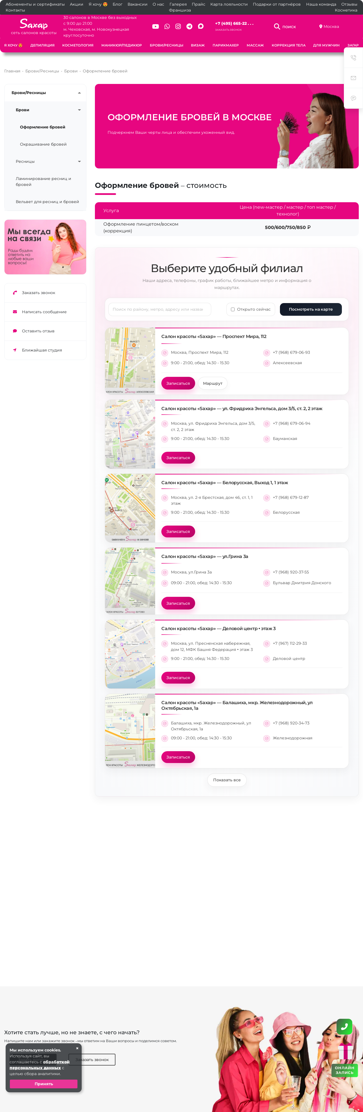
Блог (118, 4)
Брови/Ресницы (166, 45)
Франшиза (180, 10)
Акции (76, 4)
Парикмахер (226, 45)
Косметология (77, 45)
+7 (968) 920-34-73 (291, 717)
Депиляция (42, 45)
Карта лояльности (229, 4)
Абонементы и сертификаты (35, 4)
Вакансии (138, 4)
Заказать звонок (228, 29)
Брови (22, 103)
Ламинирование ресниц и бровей (43, 175)
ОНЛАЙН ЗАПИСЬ (344, 1070)
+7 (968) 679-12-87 (291, 491)
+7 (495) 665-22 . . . (234, 23)
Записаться (178, 377)
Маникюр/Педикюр (121, 45)
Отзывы (349, 4)
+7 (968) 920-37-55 (291, 566)
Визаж (198, 45)
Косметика (346, 10)
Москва (331, 26)
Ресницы (25, 155)
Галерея (178, 4)
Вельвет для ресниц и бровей (47, 195)
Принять (44, 1083)
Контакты (15, 10)
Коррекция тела (289, 45)
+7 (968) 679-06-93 (291, 346)
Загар (353, 45)
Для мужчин (326, 45)
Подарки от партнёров (277, 4)
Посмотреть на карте (311, 303)
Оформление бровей (42, 121)
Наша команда (321, 4)
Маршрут (212, 377)
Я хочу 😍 (98, 4)
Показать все (227, 774)
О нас (158, 4)
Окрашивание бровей (43, 138)
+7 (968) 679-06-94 (291, 417)
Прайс (198, 4)
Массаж (255, 45)
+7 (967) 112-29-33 (290, 637)
